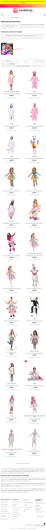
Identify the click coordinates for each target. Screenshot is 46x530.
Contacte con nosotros (15, 505)
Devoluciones (15, 516)
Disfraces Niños (4, 506)
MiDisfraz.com (31, 525)
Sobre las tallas (15, 512)
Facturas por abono (28, 507)
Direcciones (26, 509)
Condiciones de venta (17, 507)
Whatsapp (37, 509)
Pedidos (25, 505)
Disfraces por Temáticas (3, 516)
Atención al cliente (39, 6)
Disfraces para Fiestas (5, 513)
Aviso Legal (12, 528)
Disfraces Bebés (4, 502)
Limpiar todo (7, 61)
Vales (25, 511)
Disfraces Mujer (4, 509)
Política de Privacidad (21, 528)
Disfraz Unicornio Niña (11, 49)
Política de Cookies (32, 528)
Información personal (28, 502)
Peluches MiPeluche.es (40, 503)
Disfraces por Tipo (4, 519)
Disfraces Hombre (4, 511)
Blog (13, 519)
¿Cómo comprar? (16, 510)
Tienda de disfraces (16, 502)
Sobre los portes (15, 514)
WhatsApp (35, 5)
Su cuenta (26, 500)
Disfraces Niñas (4, 504)
